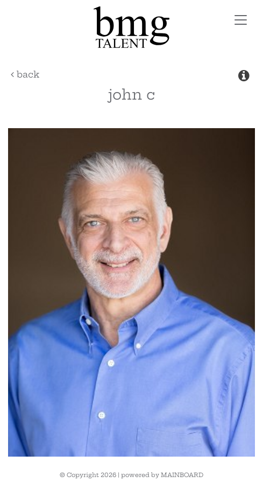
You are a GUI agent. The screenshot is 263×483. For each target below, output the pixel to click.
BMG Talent (131, 27)
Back (25, 74)
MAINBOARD (182, 475)
